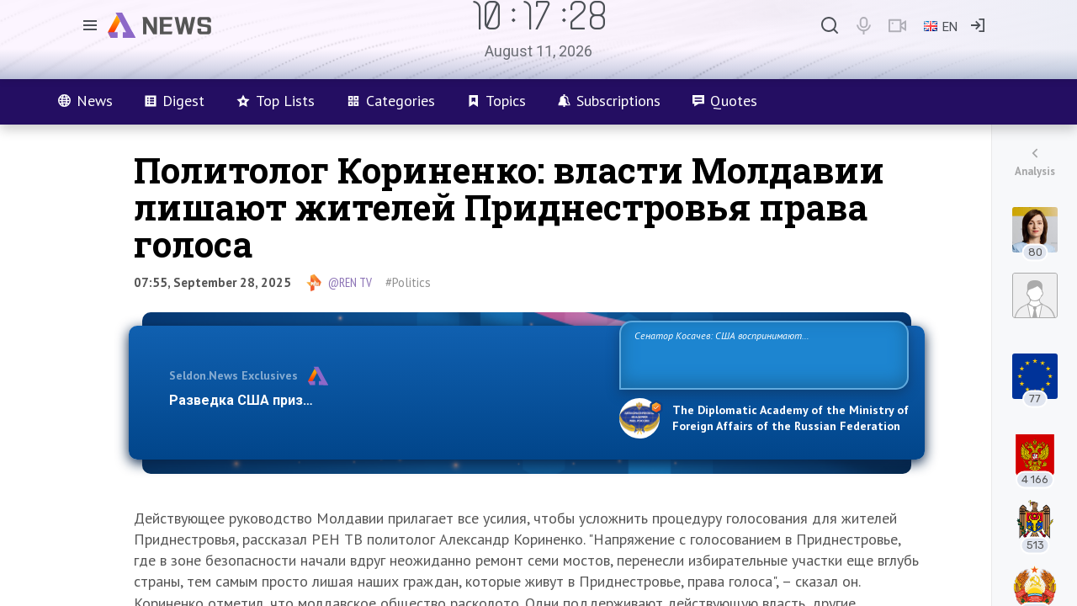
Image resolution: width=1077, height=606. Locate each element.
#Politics (408, 282)
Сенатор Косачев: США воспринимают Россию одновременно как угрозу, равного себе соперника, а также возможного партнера (761, 354)
